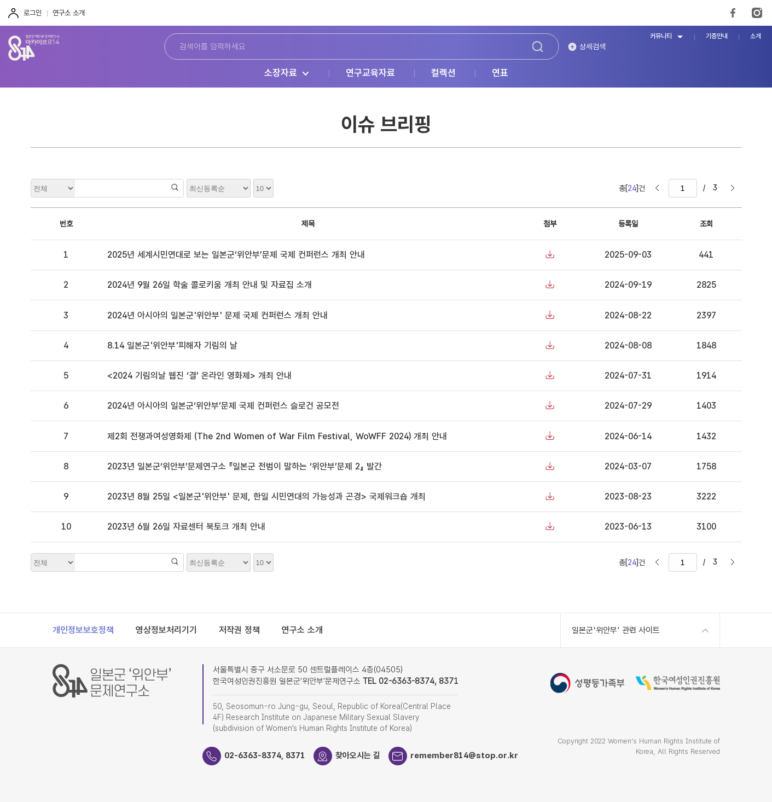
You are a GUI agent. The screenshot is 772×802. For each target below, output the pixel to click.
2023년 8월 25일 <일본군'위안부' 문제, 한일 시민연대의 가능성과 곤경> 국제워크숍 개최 (266, 496)
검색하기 (538, 46)
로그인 (33, 13)
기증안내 (717, 36)
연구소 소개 (69, 13)
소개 (755, 36)
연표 (500, 73)
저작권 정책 (239, 630)
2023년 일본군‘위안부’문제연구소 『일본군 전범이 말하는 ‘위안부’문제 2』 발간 (244, 466)
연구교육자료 (370, 73)
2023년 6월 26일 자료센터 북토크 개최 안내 (186, 526)
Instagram (757, 13)
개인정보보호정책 (83, 630)
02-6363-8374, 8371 (264, 755)
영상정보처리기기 (166, 630)
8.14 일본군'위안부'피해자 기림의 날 (172, 345)
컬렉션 (443, 73)
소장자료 (280, 73)
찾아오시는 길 (357, 755)
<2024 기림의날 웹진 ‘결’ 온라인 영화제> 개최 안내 (199, 375)
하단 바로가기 (0, 0)
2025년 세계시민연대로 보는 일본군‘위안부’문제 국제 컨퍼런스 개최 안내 (236, 254)
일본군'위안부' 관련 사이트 (616, 630)
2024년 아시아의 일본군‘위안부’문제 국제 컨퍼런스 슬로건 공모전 (223, 405)
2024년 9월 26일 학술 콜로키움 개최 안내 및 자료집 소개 (209, 285)
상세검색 (592, 46)
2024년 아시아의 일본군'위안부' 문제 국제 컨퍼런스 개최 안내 (217, 315)
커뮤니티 (661, 36)
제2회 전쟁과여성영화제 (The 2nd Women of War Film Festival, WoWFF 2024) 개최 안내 (277, 436)
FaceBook (733, 13)
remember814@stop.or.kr (464, 755)
